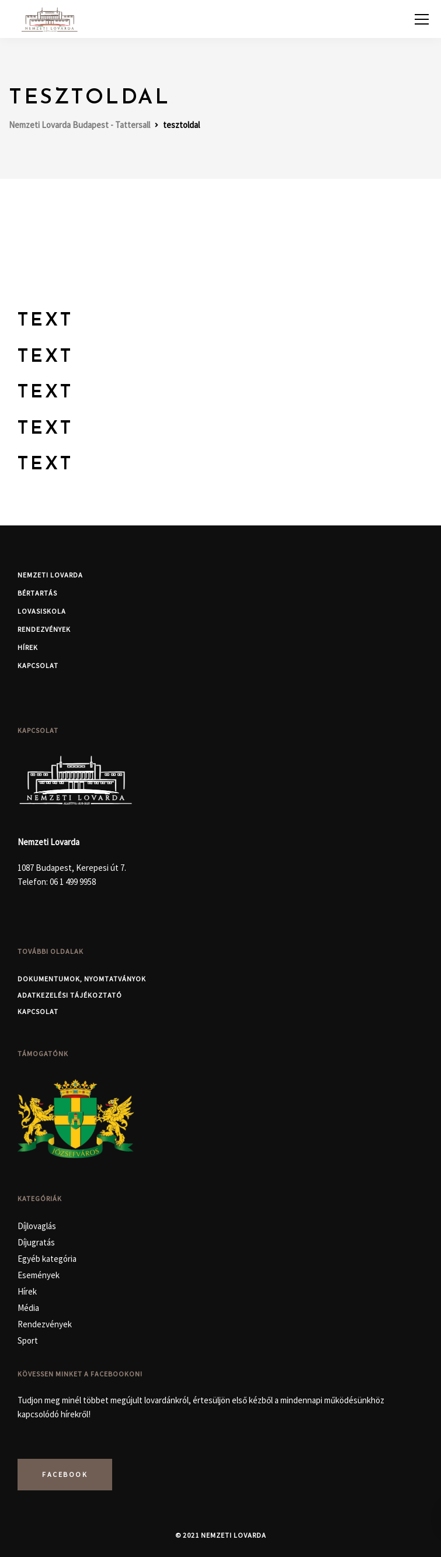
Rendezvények (44, 629)
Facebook (65, 1474)
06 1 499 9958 (73, 881)
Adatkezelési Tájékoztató (70, 995)
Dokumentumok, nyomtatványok (82, 978)
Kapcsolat (38, 665)
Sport (28, 1340)
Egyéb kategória (47, 1258)
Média (28, 1307)
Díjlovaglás (37, 1225)
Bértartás (37, 593)
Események (39, 1275)
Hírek (28, 647)
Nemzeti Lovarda (50, 574)
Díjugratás (36, 1242)
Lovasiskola (42, 611)
